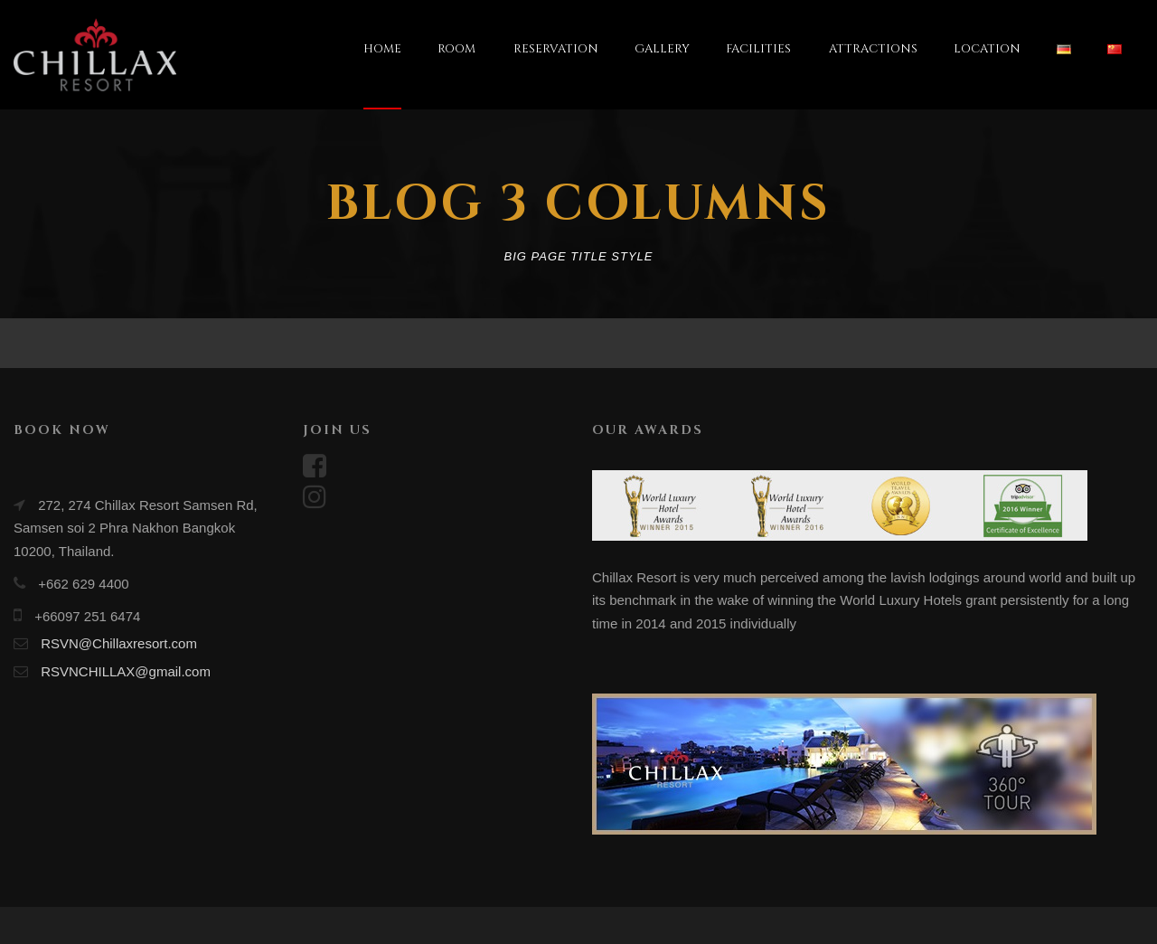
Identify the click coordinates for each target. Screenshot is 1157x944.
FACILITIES (758, 49)
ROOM (456, 49)
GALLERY (662, 49)
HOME (382, 49)
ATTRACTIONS (873, 49)
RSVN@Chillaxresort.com (119, 643)
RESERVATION (555, 49)
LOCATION (987, 49)
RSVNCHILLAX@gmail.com (126, 671)
